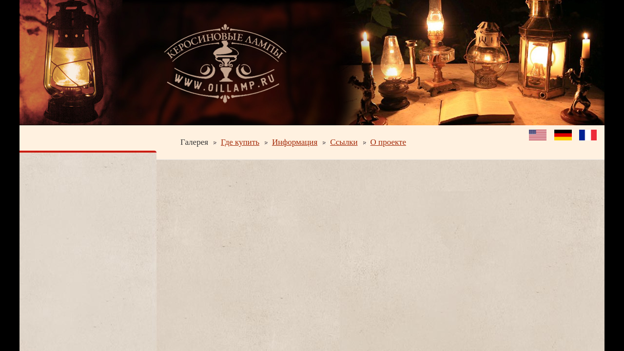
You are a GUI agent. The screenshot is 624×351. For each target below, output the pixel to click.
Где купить (240, 142)
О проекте (388, 142)
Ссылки (343, 142)
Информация (294, 142)
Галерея (194, 142)
